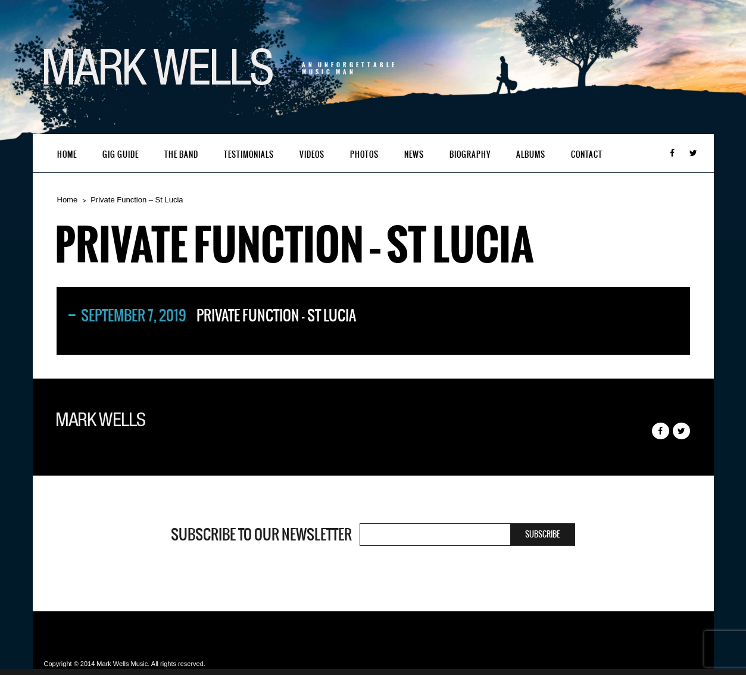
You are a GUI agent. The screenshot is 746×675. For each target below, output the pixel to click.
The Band (181, 154)
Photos (364, 154)
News (414, 154)
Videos (311, 154)
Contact (587, 154)
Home (67, 154)
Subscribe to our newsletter (261, 534)
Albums (530, 154)
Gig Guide (120, 154)
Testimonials (249, 154)
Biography (470, 154)
